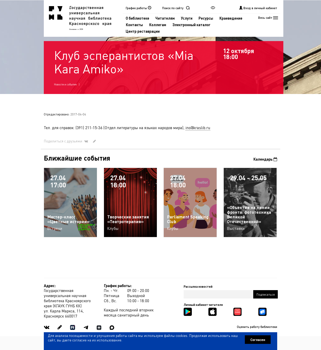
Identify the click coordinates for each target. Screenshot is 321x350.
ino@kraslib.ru (197, 127)
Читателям (165, 18)
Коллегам (157, 24)
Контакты (134, 24)
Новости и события (65, 84)
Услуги (186, 18)
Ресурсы (206, 18)
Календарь (265, 159)
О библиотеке (137, 18)
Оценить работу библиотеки (257, 327)
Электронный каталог (191, 24)
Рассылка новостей (198, 286)
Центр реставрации (143, 31)
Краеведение (230, 18)
